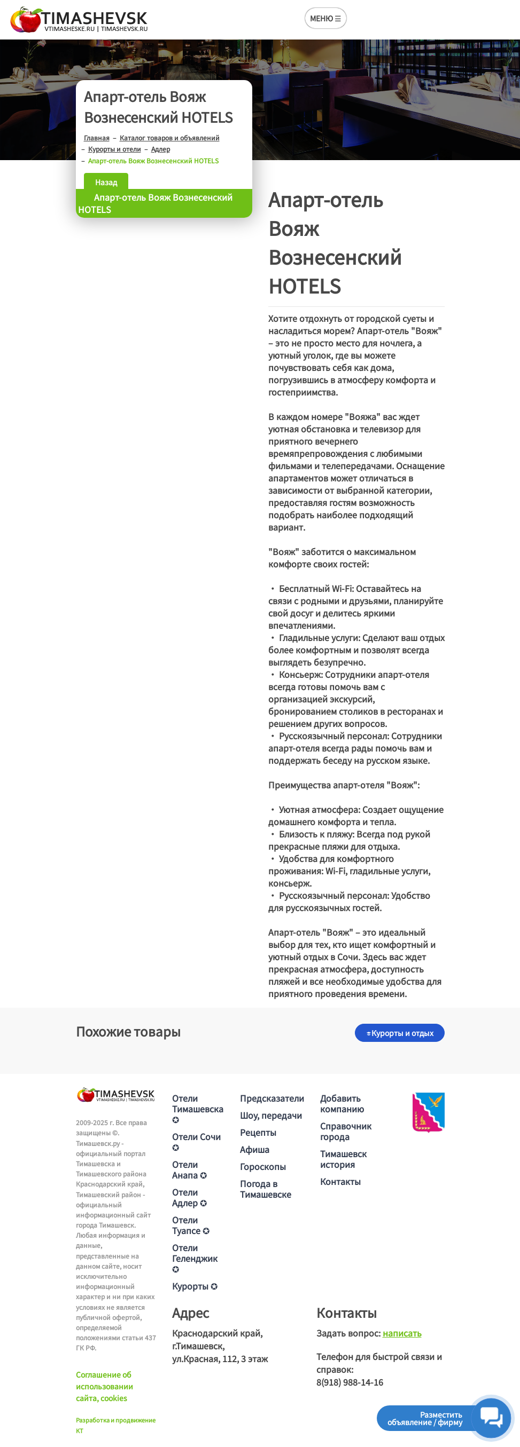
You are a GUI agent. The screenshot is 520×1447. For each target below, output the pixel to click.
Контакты (340, 1181)
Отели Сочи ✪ (196, 1141)
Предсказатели (272, 1098)
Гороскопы (263, 1166)
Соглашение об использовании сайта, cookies (104, 1386)
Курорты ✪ (195, 1285)
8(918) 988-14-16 (349, 1381)
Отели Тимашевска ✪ (197, 1109)
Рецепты (258, 1132)
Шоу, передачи (271, 1115)
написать (402, 1332)
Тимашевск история (343, 1158)
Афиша (254, 1149)
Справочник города (345, 1131)
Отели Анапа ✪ (189, 1169)
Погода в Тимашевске (265, 1188)
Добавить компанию (342, 1103)
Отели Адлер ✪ (189, 1197)
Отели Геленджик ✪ (195, 1258)
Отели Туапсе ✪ (190, 1225)
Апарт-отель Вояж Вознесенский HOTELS (155, 203)
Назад (106, 182)
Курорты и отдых (399, 1032)
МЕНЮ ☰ (326, 18)
